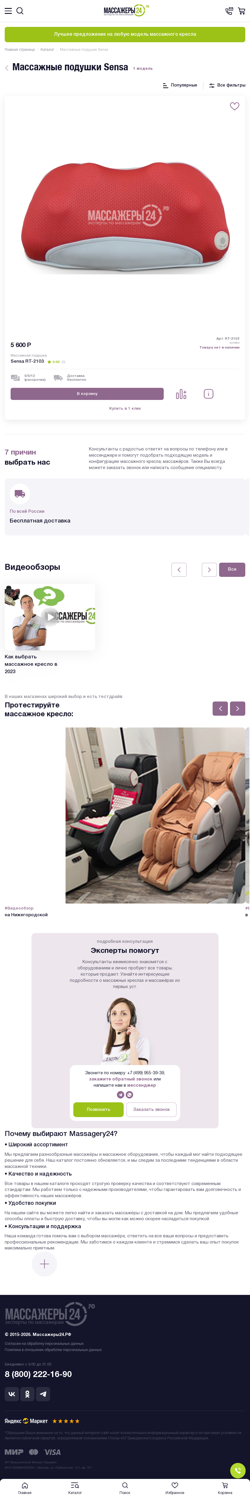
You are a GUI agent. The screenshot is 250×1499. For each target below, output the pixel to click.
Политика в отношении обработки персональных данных (53, 1350)
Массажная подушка (29, 355)
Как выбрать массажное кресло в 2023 (31, 664)
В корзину (87, 394)
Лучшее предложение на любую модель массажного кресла (125, 34)
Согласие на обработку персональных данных (44, 1343)
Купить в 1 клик (125, 409)
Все (232, 569)
